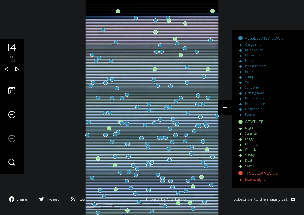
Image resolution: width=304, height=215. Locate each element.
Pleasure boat (255, 66)
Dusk (248, 160)
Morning (251, 144)
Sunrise (251, 134)
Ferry (249, 71)
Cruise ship (254, 109)
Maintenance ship (258, 104)
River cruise (254, 50)
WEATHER (254, 122)
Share (21, 199)
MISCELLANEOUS (261, 173)
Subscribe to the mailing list (261, 199)
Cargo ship (253, 45)
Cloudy (251, 150)
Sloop (249, 77)
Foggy (249, 139)
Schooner (252, 88)
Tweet (52, 199)
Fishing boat (254, 93)
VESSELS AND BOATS (264, 38)
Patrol (250, 61)
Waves (250, 166)
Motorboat (253, 55)
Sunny (250, 155)
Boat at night (255, 180)
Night (249, 128)
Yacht (249, 82)
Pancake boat (255, 98)
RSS (81, 199)
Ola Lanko (176, 199)
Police (250, 114)
